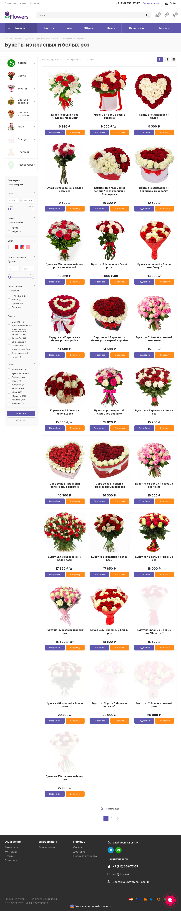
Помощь (79, 841)
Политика (11, 860)
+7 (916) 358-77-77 (125, 866)
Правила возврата (85, 856)
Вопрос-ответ (48, 847)
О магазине (13, 841)
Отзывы (10, 856)
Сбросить (21, 420)
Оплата (77, 847)
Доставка (79, 851)
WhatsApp (118, 850)
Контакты (11, 851)
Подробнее (54, 132)
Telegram (111, 850)
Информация (48, 841)
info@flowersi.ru (122, 874)
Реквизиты (11, 847)
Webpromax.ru (103, 906)
